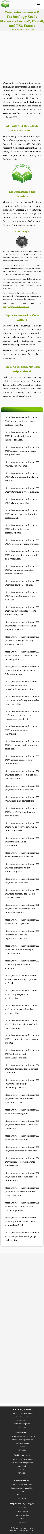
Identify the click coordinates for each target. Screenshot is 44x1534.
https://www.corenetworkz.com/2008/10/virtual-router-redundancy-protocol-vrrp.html (22, 570)
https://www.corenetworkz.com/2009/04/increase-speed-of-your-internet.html (22, 760)
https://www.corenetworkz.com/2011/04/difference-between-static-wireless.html (22, 1162)
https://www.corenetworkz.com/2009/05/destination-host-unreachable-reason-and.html (22, 685)
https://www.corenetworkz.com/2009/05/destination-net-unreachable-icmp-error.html (22, 1024)
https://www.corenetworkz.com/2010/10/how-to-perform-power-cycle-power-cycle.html (22, 700)
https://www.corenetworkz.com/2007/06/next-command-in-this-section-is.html (22, 1009)
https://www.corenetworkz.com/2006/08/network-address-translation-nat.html (22, 477)
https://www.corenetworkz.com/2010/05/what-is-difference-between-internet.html (22, 1177)
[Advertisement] (22, 54)
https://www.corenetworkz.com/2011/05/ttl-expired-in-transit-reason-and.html (22, 1039)
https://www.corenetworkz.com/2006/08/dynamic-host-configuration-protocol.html (22, 514)
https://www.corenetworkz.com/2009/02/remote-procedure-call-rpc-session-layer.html (22, 1192)
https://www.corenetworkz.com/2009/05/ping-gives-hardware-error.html (22, 965)
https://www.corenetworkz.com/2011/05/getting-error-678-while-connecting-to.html (22, 1207)
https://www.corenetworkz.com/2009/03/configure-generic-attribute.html (22, 994)
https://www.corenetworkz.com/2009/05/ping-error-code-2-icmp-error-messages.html (22, 1125)
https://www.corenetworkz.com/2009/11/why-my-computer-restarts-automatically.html (22, 611)
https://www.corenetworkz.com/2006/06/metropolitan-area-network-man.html (22, 596)
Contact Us (22, 1522)
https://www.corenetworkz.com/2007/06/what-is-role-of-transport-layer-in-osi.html (22, 950)
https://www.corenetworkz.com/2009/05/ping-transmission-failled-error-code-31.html (22, 1221)
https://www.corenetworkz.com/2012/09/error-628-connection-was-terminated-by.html (22, 909)
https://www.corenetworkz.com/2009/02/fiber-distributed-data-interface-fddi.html (22, 436)
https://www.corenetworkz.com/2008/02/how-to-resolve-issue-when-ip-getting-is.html (22, 827)
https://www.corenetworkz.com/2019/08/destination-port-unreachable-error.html (22, 1054)
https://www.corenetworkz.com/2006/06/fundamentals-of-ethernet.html (22, 842)
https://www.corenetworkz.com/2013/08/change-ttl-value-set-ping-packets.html (22, 1236)
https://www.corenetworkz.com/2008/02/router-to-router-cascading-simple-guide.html (22, 626)
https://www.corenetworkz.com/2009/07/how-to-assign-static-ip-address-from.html (22, 641)
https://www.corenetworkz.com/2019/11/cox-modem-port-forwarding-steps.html (22, 745)
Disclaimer (22, 1519)
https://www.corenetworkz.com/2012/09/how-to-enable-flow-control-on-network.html (22, 555)
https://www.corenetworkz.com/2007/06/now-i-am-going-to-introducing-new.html (22, 1084)
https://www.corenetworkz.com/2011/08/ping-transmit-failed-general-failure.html (22, 1069)
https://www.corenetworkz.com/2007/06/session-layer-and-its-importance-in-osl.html (22, 935)
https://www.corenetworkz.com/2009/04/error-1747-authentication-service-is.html (22, 812)
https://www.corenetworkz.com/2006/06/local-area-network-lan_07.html (22, 730)
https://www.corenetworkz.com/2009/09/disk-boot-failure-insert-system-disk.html (22, 1099)
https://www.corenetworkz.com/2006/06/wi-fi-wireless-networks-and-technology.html (22, 656)
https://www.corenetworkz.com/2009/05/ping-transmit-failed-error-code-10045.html (22, 894)
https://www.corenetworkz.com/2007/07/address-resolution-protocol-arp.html (22, 979)
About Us (22, 1508)
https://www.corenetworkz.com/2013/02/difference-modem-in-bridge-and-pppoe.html (22, 451)
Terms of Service (22, 1515)
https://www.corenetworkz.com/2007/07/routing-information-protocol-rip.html (22, 529)
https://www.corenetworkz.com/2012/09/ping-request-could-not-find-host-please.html (22, 775)
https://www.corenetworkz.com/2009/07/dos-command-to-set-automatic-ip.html (22, 868)
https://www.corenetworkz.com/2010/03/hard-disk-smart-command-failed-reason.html (22, 670)
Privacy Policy (22, 1511)
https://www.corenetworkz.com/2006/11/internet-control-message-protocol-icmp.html (22, 421)
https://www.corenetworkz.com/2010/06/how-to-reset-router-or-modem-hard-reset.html (22, 715)
